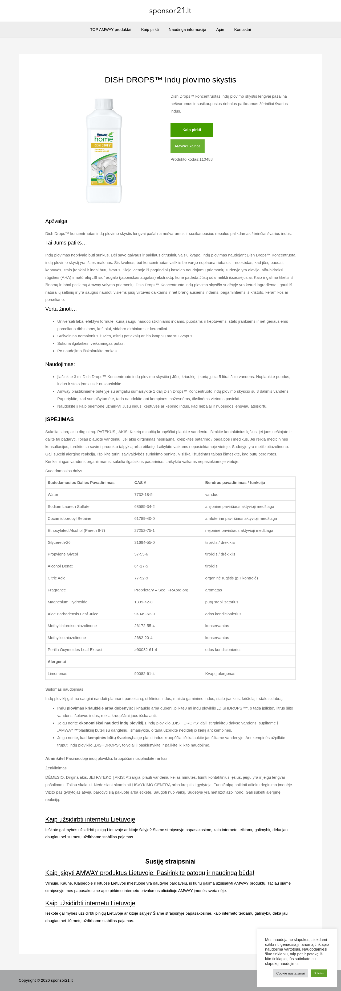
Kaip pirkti (152, 29)
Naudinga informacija (187, 29)
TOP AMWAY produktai (114, 29)
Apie (218, 29)
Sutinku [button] (319, 973)
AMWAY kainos (188, 146)
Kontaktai (238, 29)
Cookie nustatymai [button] (290, 973)
